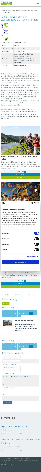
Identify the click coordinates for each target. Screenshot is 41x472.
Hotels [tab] (7, 295)
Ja (4, 384)
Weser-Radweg (33, 116)
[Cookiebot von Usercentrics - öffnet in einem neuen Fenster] (31, 203)
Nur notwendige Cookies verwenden (20, 267)
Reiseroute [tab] (31, 295)
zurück (6, 303)
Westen (34, 11)
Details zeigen (31, 256)
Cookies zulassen (20, 262)
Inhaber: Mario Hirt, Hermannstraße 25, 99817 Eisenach (16, 458)
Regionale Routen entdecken (14, 426)
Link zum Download (20, 65)
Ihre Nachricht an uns (9, 364)
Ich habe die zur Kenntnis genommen (17, 376)
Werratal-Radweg (22, 116)
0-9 (4, 311)
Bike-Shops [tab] (18, 295)
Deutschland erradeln (23, 11)
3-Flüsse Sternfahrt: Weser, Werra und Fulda (19, 157)
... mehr (20, 433)
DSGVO (13, 376)
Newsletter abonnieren (10, 388)
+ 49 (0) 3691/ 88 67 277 (7, 460)
